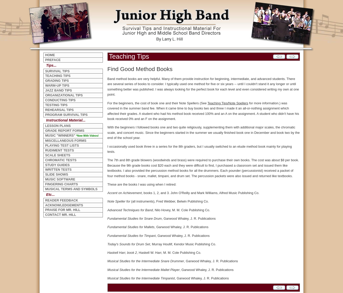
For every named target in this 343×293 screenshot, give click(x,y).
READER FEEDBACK (61, 200)
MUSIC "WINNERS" (72, 135)
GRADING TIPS (57, 81)
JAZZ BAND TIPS (58, 90)
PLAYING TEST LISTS (62, 145)
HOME (50, 55)
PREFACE (53, 60)
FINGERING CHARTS (61, 184)
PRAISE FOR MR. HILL (62, 210)
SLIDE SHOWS (56, 174)
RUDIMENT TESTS (59, 150)
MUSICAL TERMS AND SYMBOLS (71, 189)
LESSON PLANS (58, 126)
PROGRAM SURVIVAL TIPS (66, 115)
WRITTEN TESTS (58, 169)
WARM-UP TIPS (57, 85)
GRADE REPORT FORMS (64, 131)
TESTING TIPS (56, 105)
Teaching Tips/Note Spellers (228, 103)
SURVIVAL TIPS (57, 71)
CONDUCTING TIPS (60, 100)
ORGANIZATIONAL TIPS (64, 95)
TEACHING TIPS (58, 76)
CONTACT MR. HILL (60, 215)
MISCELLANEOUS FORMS (65, 141)
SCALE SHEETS (57, 155)
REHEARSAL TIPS (59, 110)
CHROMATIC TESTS (60, 160)
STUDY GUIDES (57, 165)
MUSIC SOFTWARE (60, 179)
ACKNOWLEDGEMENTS (64, 205)
